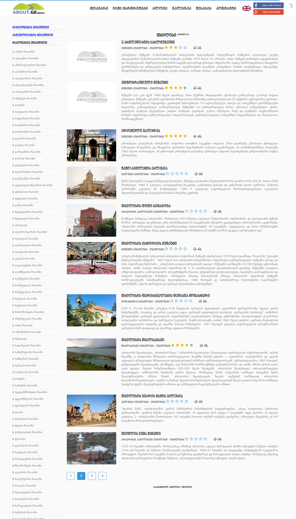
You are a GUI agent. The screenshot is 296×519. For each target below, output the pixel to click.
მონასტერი (129, 301)
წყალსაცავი (130, 345)
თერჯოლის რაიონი (27, 245)
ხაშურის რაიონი (24, 512)
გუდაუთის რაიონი (25, 165)
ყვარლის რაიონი (25, 445)
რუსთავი (19, 339)
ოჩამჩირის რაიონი (26, 332)
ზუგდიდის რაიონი (25, 218)
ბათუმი (18, 105)
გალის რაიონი (23, 145)
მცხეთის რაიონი (24, 305)
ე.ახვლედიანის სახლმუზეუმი (148, 43)
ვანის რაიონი (22, 205)
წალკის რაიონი (24, 485)
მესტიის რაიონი (24, 298)
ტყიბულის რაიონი (26, 405)
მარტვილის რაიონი (27, 292)
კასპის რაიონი (23, 258)
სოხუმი (18, 379)
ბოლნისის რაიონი (26, 125)
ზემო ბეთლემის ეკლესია (144, 169)
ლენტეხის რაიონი (26, 278)
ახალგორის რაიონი (27, 78)
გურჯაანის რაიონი (26, 178)
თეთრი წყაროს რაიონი (29, 232)
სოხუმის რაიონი (24, 385)
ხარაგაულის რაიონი (27, 505)
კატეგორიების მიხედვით (32, 35)
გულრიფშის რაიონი (27, 172)
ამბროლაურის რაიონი (29, 65)
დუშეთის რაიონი (25, 198)
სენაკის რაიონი (24, 365)
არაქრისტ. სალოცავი (136, 211)
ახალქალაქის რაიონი (28, 85)
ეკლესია (127, 174)
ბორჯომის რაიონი (26, 132)
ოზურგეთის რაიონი (27, 318)
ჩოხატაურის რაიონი (27, 459)
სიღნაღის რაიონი (25, 372)
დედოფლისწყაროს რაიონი (32, 185)
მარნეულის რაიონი (27, 285)
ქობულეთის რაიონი (27, 432)
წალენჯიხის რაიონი (27, 479)
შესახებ (203, 8)
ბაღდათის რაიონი (25, 112)
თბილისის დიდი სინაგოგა (146, 206)
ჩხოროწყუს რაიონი (27, 465)
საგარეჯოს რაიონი (26, 345)
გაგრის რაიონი (24, 138)
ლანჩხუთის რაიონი (26, 272)
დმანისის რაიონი (25, 192)
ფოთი (17, 412)
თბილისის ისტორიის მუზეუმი (149, 244)
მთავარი (99, 8)
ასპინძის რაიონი (25, 71)
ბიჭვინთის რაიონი (26, 118)
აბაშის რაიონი (23, 51)
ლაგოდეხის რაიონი (27, 265)
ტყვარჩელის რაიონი (27, 399)
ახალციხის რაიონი (26, 91)
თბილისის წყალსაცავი (142, 340)
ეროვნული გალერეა (140, 131)
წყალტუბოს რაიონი (27, 492)
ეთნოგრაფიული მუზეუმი (144, 83)
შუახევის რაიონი (24, 452)
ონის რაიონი (22, 325)
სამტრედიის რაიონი (27, 352)
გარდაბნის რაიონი (26, 152)
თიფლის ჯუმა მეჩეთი (141, 434)
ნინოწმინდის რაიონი (28, 312)
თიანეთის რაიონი (25, 252)
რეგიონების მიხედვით (30, 27)
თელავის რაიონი (25, 238)
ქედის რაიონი (23, 425)
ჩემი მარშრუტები (130, 8)
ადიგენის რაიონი (25, 58)
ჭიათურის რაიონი (25, 499)
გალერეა (181, 8)
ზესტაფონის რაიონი (27, 212)
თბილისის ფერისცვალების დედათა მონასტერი (165, 296)
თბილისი (19, 225)
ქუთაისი (18, 439)
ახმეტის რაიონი (24, 98)
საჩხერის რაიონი (25, 359)
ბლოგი (159, 8)
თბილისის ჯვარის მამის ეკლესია (152, 396)
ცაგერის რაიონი (24, 472)
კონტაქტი (226, 8)
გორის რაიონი (23, 158)
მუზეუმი (126, 48)
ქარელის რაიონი (25, 419)
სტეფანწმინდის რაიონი (29, 392)
